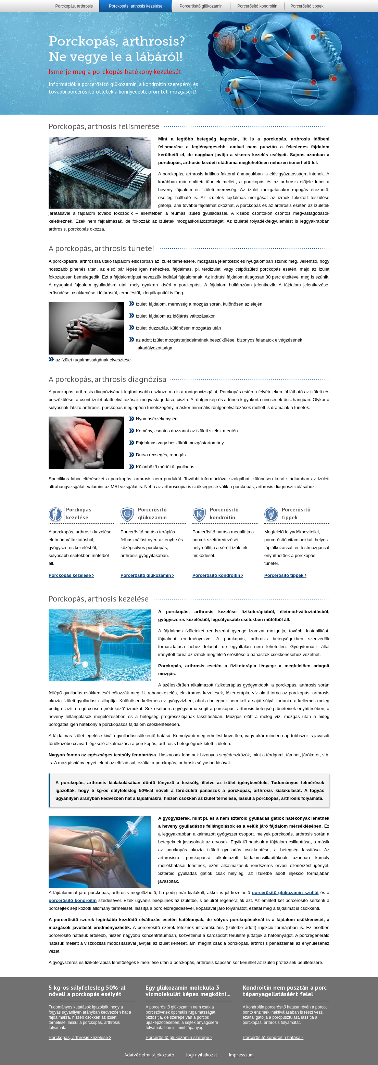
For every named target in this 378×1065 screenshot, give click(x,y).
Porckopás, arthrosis (74, 6)
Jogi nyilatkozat (201, 1055)
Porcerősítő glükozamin (201, 6)
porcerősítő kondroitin (73, 900)
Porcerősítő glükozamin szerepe (179, 1037)
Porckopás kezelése (71, 575)
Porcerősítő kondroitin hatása (273, 1037)
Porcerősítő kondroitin (257, 6)
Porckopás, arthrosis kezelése (80, 1037)
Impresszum (241, 1055)
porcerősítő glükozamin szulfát (285, 892)
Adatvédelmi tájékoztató (149, 1055)
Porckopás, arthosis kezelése (135, 6)
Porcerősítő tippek (307, 6)
